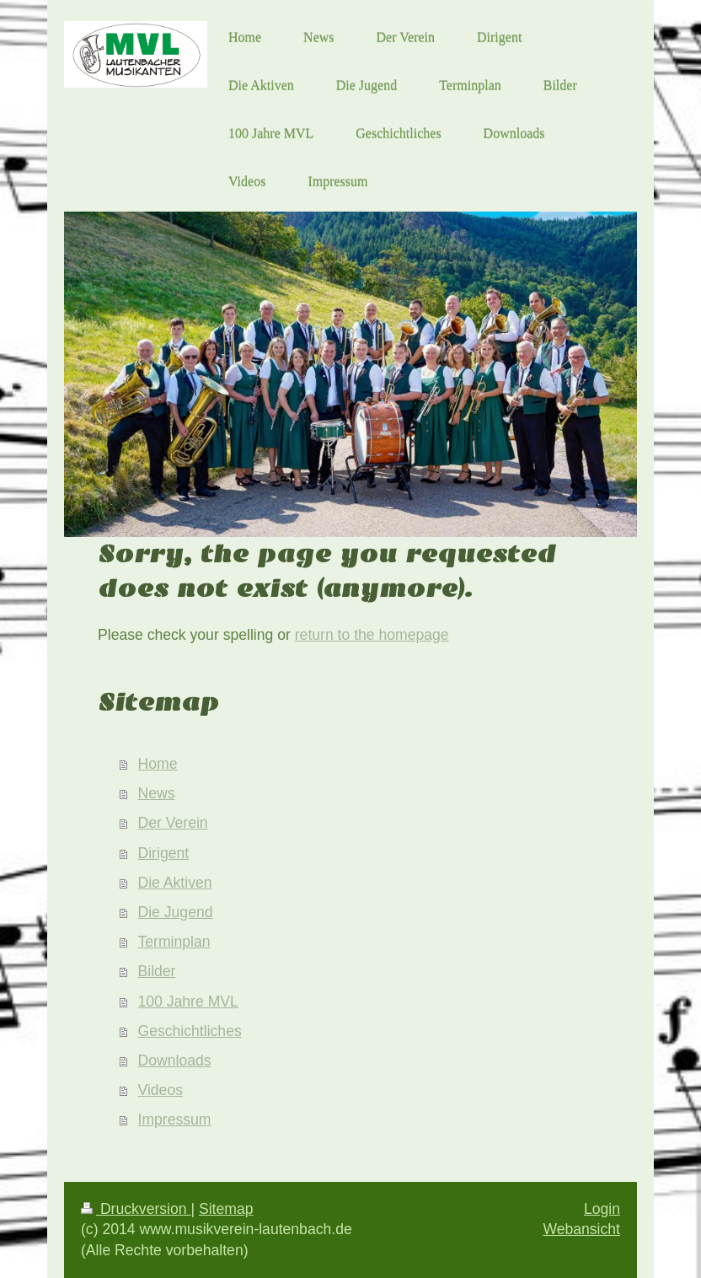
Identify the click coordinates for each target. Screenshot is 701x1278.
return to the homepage (372, 634)
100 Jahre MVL (188, 1001)
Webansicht (581, 1229)
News (156, 793)
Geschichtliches (190, 1031)
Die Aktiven (175, 882)
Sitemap (226, 1208)
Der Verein (173, 822)
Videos (160, 1090)
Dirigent (164, 853)
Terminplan (174, 941)
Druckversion (135, 1208)
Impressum (174, 1119)
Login (602, 1208)
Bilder (157, 971)
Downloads (174, 1060)
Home (158, 763)
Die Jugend (175, 912)
